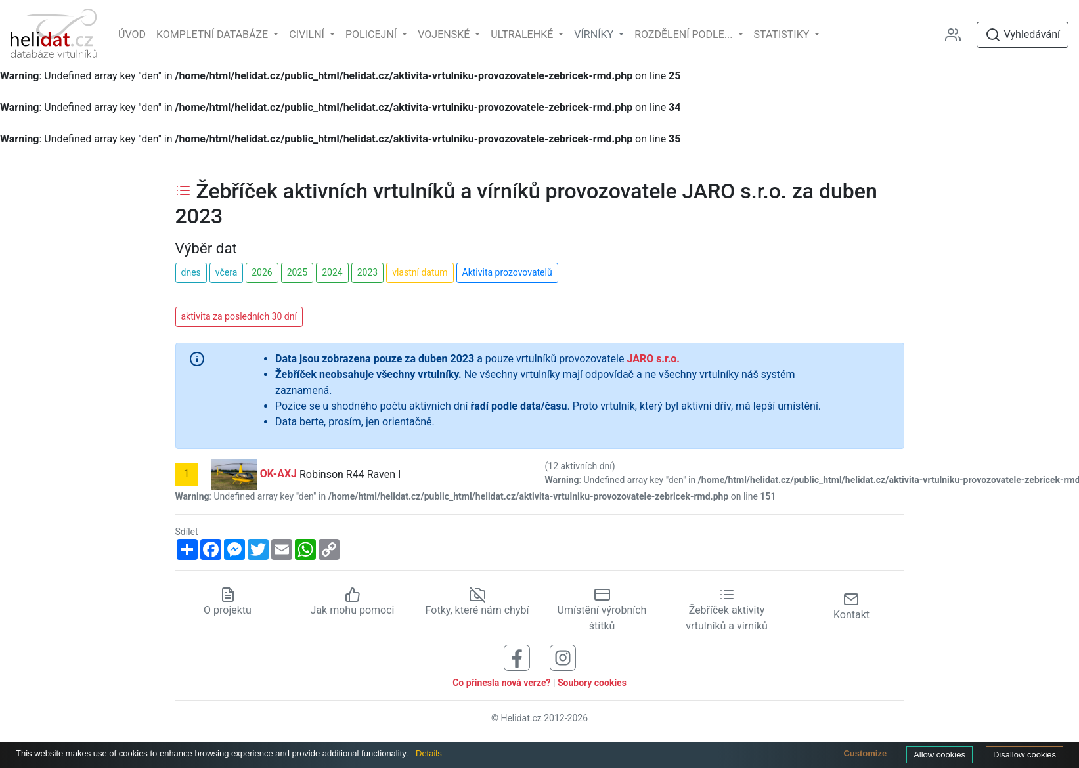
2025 (297, 272)
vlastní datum (419, 272)
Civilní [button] (308, 34)
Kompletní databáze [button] (213, 34)
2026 (262, 272)
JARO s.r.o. (653, 358)
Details (429, 753)
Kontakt (851, 606)
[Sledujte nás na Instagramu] (563, 657)
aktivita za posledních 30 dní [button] (239, 316)
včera (226, 272)
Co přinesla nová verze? (501, 682)
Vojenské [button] (445, 34)
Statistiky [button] (783, 34)
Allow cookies (939, 754)
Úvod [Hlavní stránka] (132, 34)
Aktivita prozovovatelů (507, 272)
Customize (865, 753)
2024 (332, 272)
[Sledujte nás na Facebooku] (517, 657)
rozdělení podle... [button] (684, 34)
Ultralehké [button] (523, 34)
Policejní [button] (372, 34)
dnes (191, 272)
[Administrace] (958, 35)
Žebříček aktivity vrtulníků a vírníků (727, 610)
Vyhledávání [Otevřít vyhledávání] (1022, 35)
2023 (367, 272)
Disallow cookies (1024, 754)
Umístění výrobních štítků (602, 610)
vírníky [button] (595, 34)
